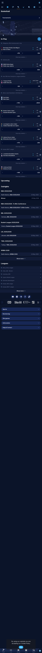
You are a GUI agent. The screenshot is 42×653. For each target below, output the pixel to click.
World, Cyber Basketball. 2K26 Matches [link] (13, 93)
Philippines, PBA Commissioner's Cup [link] (12, 43)
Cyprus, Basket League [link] (8, 277)
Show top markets (21, 57)
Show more (21, 258)
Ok (21, 647)
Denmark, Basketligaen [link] (8, 280)
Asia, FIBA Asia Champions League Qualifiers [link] (14, 76)
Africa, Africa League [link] (8, 267)
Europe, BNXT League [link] (8, 149)
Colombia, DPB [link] (6, 274)
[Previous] (1, 302)
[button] (21, 43)
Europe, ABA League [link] (8, 283)
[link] (39, 2)
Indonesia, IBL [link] (6, 59)
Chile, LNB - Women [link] (8, 271)
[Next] (40, 302)
